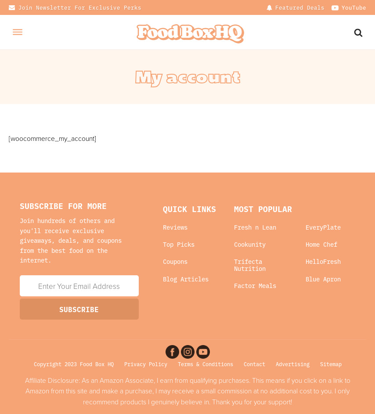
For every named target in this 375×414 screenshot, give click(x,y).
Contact (254, 363)
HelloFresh (323, 261)
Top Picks (179, 244)
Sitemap (331, 363)
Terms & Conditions (205, 363)
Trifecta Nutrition (250, 265)
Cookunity (250, 244)
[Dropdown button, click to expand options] (296, 7)
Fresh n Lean (255, 227)
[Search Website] (359, 32)
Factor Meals (255, 285)
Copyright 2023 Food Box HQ (74, 363)
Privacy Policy (145, 363)
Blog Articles (186, 279)
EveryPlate (323, 227)
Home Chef (321, 244)
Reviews (175, 227)
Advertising (293, 363)
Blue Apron (323, 279)
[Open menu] (17, 32)
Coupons (175, 261)
